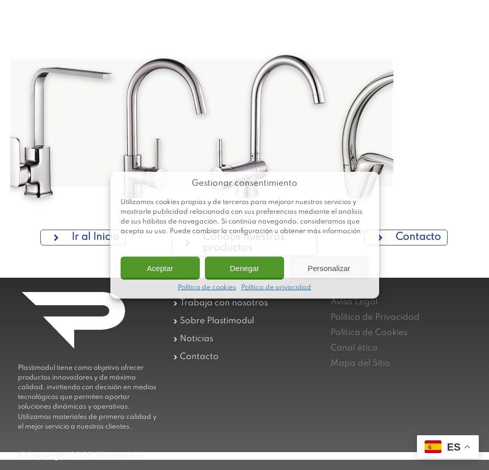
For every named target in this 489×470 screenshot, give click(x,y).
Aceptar (160, 267)
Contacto (409, 237)
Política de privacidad (276, 288)
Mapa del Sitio (360, 363)
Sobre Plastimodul (217, 321)
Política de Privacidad (375, 317)
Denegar (245, 267)
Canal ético (354, 348)
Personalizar (329, 267)
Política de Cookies (369, 332)
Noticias (196, 338)
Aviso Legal (354, 302)
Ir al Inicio (86, 237)
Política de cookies (207, 288)
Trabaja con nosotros (224, 303)
